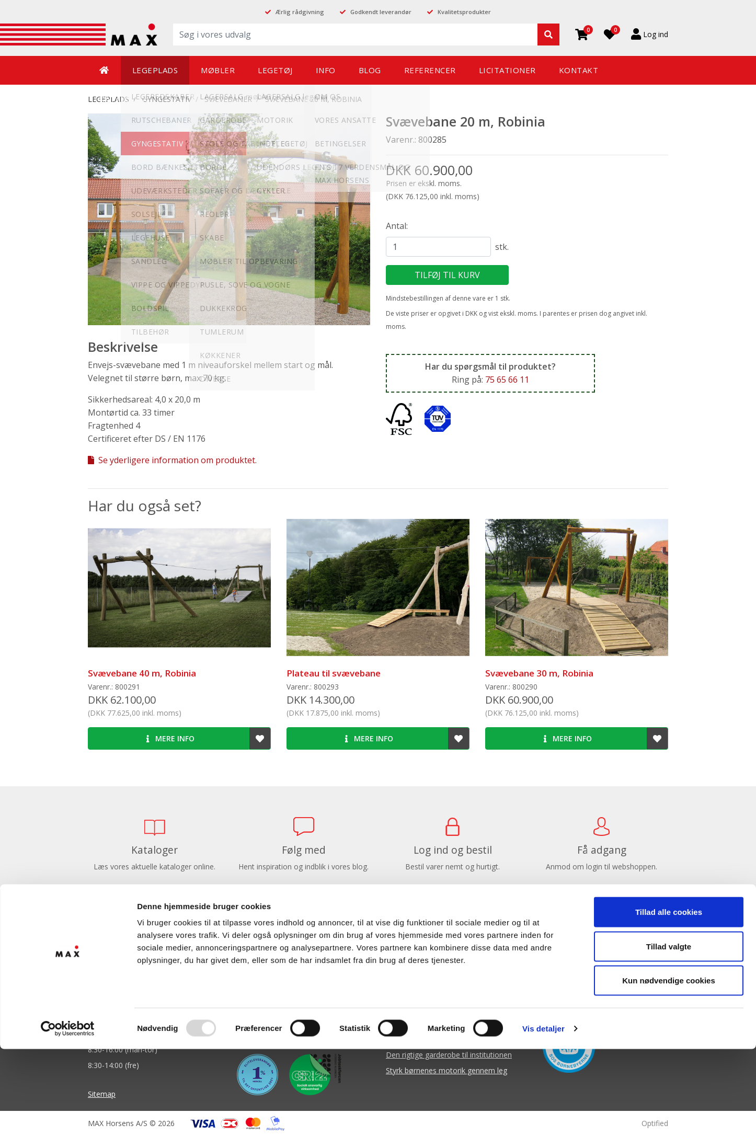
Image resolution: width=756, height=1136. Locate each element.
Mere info (170, 738)
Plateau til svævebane (334, 673)
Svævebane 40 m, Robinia (142, 673)
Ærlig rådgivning (300, 12)
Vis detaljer (543, 1115)
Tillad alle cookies (668, 998)
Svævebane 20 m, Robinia (313, 99)
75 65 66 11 (507, 379)
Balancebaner (409, 945)
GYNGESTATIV (166, 99)
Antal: (397, 226)
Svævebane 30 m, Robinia (539, 673)
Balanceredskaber (416, 961)
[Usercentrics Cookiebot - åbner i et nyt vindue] (67, 1115)
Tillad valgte (668, 1033)
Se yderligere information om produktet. (172, 460)
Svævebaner (228, 99)
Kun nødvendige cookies (668, 1067)
